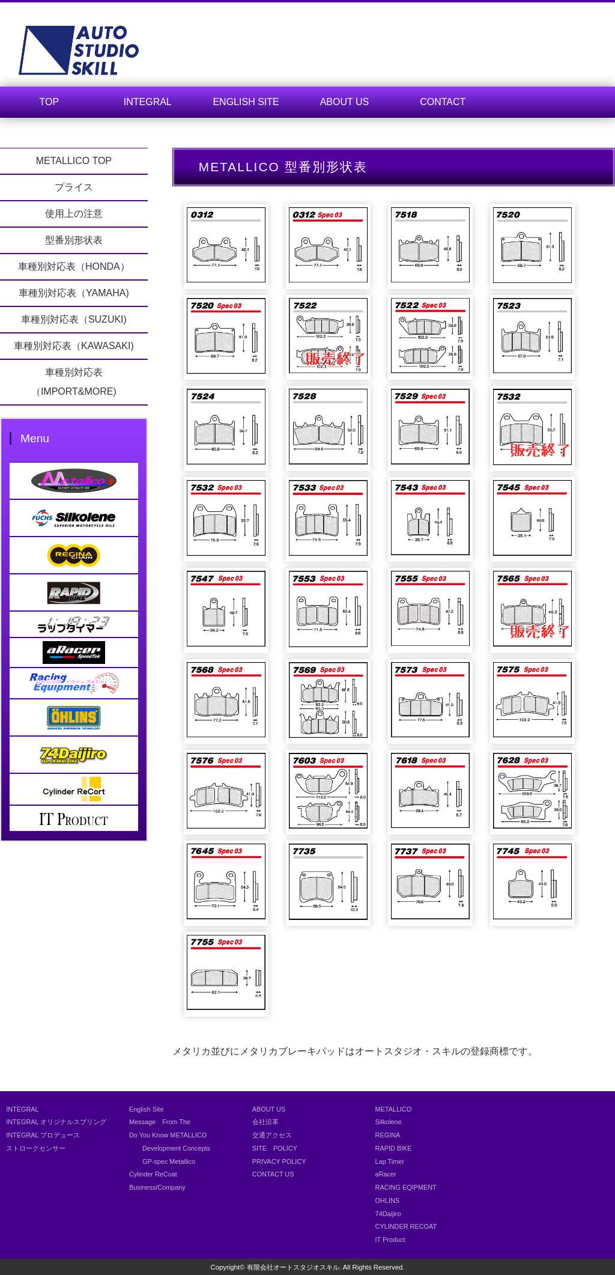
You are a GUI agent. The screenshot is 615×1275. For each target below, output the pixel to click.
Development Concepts (169, 1148)
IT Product (390, 1239)
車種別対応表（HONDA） (74, 266)
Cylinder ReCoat (153, 1174)
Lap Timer (389, 1161)
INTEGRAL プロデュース (43, 1135)
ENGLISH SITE (246, 102)
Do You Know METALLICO (168, 1135)
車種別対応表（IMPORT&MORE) (74, 382)
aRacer (385, 1174)
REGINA (388, 1135)
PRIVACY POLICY (279, 1161)
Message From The (159, 1121)
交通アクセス (272, 1135)
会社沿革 (265, 1121)
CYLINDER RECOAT (406, 1226)
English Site (146, 1109)
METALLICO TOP (74, 161)
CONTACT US (273, 1174)
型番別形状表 (74, 240)
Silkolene (388, 1121)
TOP (49, 102)
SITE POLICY (274, 1148)
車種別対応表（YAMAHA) (74, 293)
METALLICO (393, 1109)
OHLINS (387, 1200)
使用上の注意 (74, 213)
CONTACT (442, 102)
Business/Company (157, 1187)
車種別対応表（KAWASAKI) (74, 346)
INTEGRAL (148, 102)
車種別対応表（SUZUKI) (74, 319)
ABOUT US (344, 102)
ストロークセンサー (35, 1148)
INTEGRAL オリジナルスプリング (56, 1121)
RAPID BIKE (393, 1148)
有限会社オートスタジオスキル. (294, 1267)
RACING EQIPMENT (406, 1187)
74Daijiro (388, 1213)
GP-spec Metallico (162, 1161)
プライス (74, 187)
